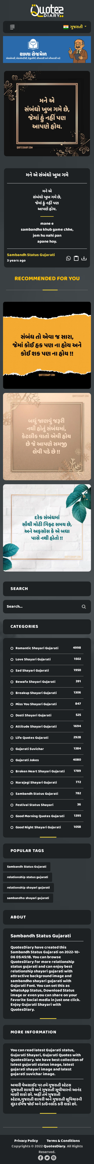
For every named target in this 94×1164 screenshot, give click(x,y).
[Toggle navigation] (12, 27)
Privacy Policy (26, 1141)
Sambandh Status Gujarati (31, 255)
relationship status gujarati (27, 877)
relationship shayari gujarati (28, 887)
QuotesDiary (54, 1146)
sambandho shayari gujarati (28, 898)
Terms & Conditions (63, 1141)
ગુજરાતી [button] (73, 27)
